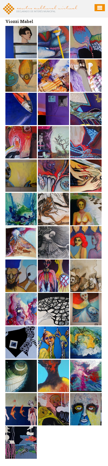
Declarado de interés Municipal (36, 11)
